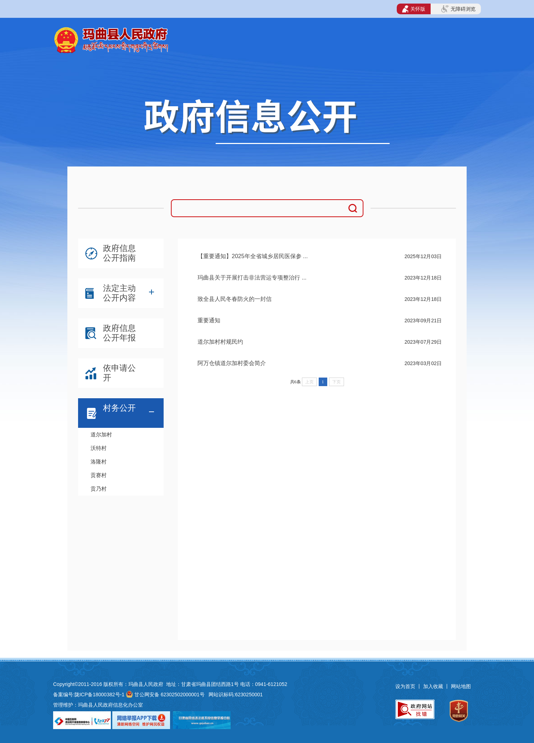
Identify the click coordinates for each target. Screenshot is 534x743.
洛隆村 (99, 461)
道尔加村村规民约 (220, 342)
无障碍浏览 (458, 8)
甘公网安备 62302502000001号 (169, 694)
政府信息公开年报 (119, 332)
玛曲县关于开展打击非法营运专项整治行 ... (252, 278)
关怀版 (413, 8)
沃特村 (99, 448)
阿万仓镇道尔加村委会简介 (231, 363)
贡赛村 (99, 475)
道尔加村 (101, 434)
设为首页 (405, 686)
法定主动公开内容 (119, 292)
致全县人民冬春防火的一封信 (234, 299)
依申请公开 (119, 372)
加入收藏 (434, 686)
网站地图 (461, 686)
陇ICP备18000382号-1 (99, 694)
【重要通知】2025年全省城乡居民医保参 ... (252, 256)
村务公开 (119, 408)
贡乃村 (99, 489)
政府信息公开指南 (119, 253)
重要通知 (208, 320)
